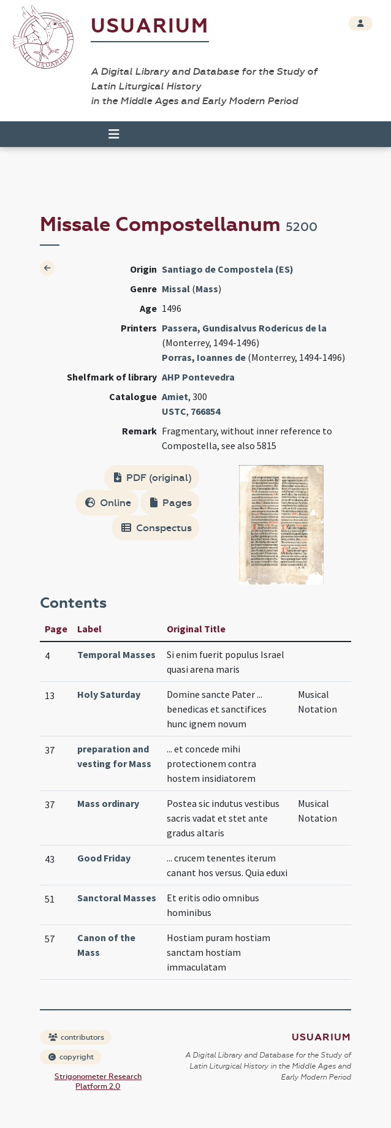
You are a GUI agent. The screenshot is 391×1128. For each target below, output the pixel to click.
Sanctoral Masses (116, 897)
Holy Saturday (108, 694)
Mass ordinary (108, 803)
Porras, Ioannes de (204, 357)
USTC (174, 411)
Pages (171, 503)
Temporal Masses (116, 654)
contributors (76, 1037)
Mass (207, 288)
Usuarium (150, 26)
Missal (176, 288)
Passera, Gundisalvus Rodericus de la (244, 328)
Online (108, 503)
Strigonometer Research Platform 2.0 (98, 1081)
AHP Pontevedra (198, 377)
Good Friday (104, 858)
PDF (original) (153, 477)
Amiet (175, 396)
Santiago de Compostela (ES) (228, 269)
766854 (205, 411)
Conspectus (156, 528)
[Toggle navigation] (114, 134)
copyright (71, 1057)
